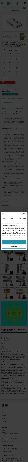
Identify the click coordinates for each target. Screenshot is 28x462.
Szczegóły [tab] (12, 218)
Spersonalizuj (14, 246)
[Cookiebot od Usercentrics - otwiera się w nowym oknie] (20, 214)
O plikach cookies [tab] (21, 218)
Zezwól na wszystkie (14, 242)
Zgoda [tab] (4, 218)
